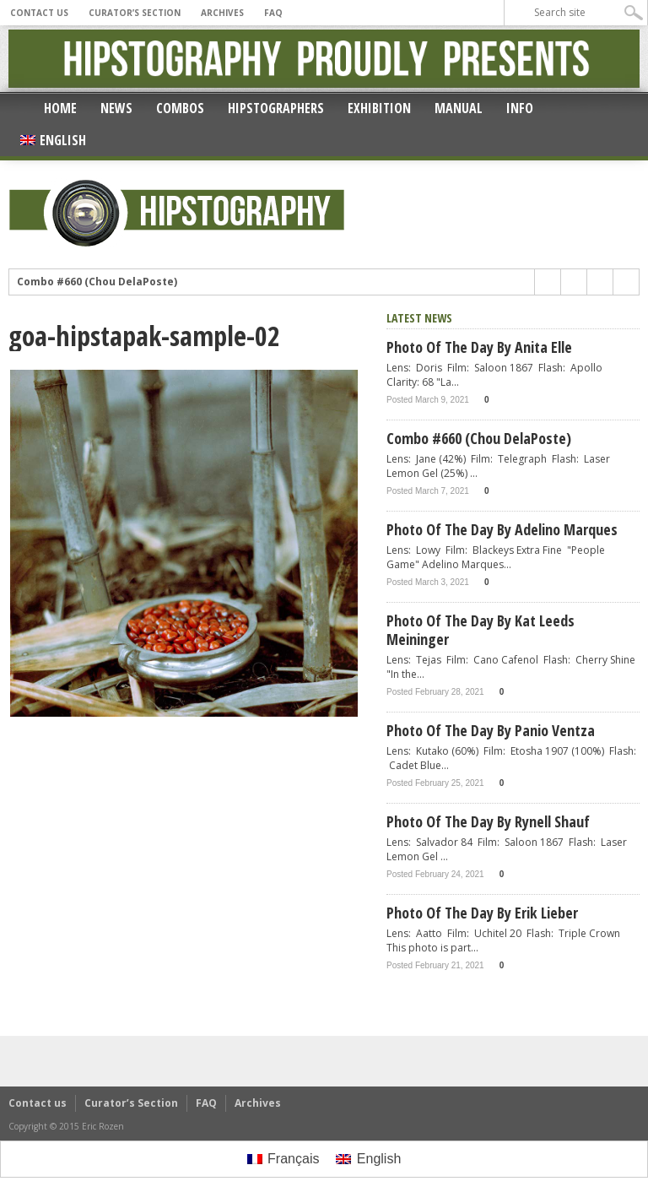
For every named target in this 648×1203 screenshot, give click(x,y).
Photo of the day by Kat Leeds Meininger (480, 629)
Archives (222, 13)
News (116, 108)
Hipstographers (276, 108)
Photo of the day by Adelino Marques (502, 529)
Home (60, 108)
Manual (459, 108)
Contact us (39, 13)
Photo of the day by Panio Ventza (490, 730)
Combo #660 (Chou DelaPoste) (97, 282)
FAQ (273, 13)
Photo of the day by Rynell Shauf (488, 821)
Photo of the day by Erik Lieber (482, 912)
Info (519, 108)
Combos (180, 108)
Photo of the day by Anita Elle (479, 347)
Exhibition (379, 108)
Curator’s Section (135, 13)
